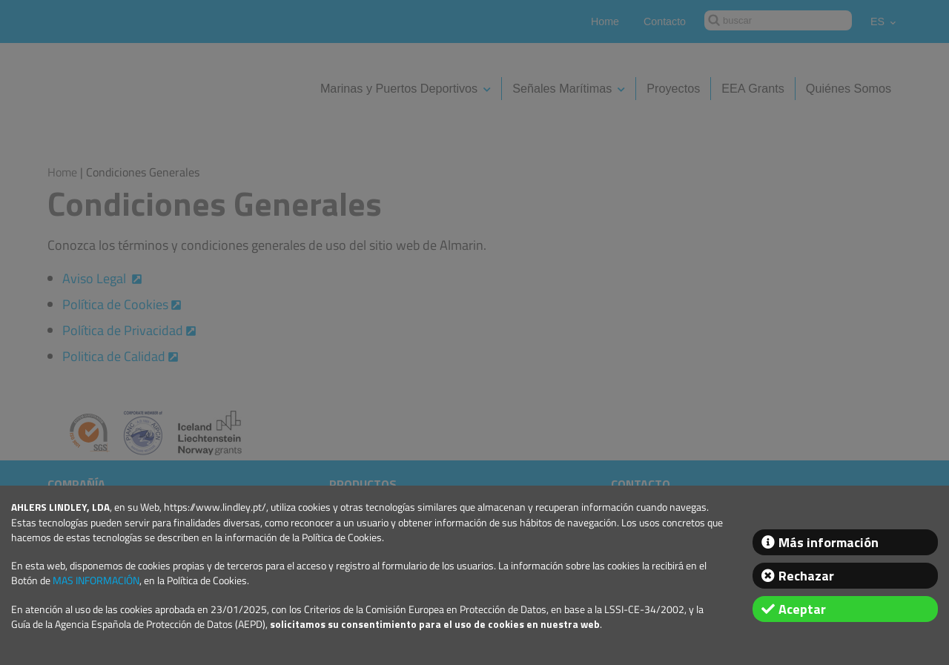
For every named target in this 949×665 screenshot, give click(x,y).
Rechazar (806, 576)
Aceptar (802, 609)
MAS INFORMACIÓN (96, 580)
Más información (828, 542)
